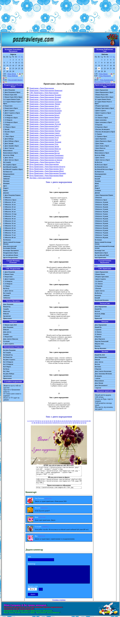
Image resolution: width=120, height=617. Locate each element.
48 (54, 423)
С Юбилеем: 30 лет (9, 211)
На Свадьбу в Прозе (9, 164)
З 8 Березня (98, 124)
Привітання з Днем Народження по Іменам (45, 160)
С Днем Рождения (9, 90)
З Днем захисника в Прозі (103, 122)
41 (40, 423)
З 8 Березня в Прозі (101, 127)
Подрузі (97, 188)
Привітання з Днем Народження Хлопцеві (45, 102)
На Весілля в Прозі (101, 164)
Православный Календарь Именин (12, 243)
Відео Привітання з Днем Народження (44, 164)
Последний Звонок (15, 80)
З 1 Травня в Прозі (101, 136)
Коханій (97, 179)
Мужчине (6, 181)
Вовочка (97, 346)
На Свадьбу (7, 162)
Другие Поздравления (10, 257)
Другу (5, 186)
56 (69, 423)
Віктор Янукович (100, 348)
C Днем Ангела (8, 291)
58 (73, 423)
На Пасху (6, 288)
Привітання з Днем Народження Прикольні (45, 90)
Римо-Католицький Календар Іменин (104, 247)
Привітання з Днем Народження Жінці (44, 99)
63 (83, 423)
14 (46, 421)
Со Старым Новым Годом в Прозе (12, 102)
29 (76, 421)
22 (62, 421)
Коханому (98, 176)
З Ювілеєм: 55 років (101, 226)
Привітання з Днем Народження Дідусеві (45, 124)
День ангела (7, 332)
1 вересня (98, 388)
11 (40, 421)
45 (48, 423)
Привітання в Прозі (101, 253)
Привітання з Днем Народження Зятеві (44, 146)
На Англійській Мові (102, 255)
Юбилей (6, 313)
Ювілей (97, 316)
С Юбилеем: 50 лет (9, 223)
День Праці (103, 74)
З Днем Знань (99, 143)
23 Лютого (98, 334)
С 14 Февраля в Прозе (10, 117)
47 (52, 423)
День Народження (101, 306)
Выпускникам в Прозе (10, 153)
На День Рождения (9, 350)
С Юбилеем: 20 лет (9, 207)
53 (64, 423)
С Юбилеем (7, 197)
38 (34, 423)
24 (66, 421)
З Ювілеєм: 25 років (101, 209)
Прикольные (7, 318)
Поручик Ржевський (101, 341)
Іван (95, 266)
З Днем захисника (101, 120)
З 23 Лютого (99, 283)
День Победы (12, 76)
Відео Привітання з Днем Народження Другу (46, 169)
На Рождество (7, 357)
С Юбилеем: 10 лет (9, 202)
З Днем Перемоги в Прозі (103, 141)
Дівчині (97, 193)
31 (80, 421)
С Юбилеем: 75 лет (9, 235)
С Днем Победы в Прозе (11, 141)
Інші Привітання (100, 257)
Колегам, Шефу (100, 155)
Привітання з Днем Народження (41, 88)
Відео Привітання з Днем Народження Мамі (46, 175)
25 (68, 421)
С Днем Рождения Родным (12, 195)
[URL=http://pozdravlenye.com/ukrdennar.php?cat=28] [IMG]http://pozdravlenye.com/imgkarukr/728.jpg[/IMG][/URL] (59, 481)
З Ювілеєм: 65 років (101, 230)
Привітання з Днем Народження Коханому (45, 111)
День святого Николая (10, 339)
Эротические (7, 376)
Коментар (31, 564)
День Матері (99, 383)
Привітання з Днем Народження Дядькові (45, 142)
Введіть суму (33, 586)
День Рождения (8, 304)
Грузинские (7, 316)
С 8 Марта (6, 124)
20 (58, 421)
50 (58, 423)
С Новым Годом (8, 274)
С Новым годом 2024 (10, 325)
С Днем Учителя (8, 148)
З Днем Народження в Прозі (104, 92)
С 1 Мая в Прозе (8, 136)
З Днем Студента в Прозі (103, 113)
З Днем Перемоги (100, 139)
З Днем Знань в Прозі (102, 146)
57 (71, 423)
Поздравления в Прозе (10, 253)
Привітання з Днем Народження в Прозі (44, 162)
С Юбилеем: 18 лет (9, 204)
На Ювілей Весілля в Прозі (104, 169)
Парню (5, 190)
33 (84, 421)
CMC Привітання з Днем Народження (43, 93)
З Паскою (98, 288)
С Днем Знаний (8, 143)
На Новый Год (8, 355)
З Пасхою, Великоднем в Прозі (105, 132)
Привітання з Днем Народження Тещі (43, 140)
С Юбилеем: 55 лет (9, 226)
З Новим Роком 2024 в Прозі (104, 97)
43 (44, 423)
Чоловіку (98, 181)
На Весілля (98, 162)
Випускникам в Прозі (102, 153)
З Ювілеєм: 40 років (101, 218)
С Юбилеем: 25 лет (9, 209)
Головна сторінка (58, 600)
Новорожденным (8, 174)
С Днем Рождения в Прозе (11, 92)
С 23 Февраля (7, 120)
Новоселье (6, 311)
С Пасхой (6, 129)
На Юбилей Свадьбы (10, 167)
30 (78, 421)
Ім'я (29, 557)
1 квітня (97, 378)
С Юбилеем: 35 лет (9, 216)
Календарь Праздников (11, 250)
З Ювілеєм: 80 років (101, 237)
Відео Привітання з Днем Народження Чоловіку (47, 173)
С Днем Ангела (8, 157)
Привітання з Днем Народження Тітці (43, 144)
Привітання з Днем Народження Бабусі (44, 126)
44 (46, 423)
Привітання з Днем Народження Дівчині (44, 104)
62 (81, 423)
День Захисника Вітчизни (103, 373)
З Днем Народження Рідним (104, 195)
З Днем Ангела (99, 157)
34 (86, 421)
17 (52, 421)
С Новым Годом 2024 (10, 94)
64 (85, 423)
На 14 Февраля (8, 362)
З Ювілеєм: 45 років (101, 221)
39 (36, 423)
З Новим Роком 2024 (101, 94)
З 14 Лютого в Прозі (101, 117)
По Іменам (98, 240)
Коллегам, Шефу (8, 155)
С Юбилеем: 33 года (9, 214)
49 (56, 423)
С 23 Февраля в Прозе (10, 122)
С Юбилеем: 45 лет (9, 221)
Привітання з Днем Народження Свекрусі (45, 135)
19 (56, 421)
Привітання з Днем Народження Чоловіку (45, 95)
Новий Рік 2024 (100, 355)
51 (60, 423)
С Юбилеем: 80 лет (9, 237)
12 (42, 421)
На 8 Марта (7, 366)
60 (77, 423)
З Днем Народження (101, 90)
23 (64, 421)
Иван (5, 266)
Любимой (6, 179)
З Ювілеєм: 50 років (101, 223)
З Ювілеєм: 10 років (101, 202)
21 (60, 421)
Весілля (97, 311)
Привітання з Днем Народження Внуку (44, 151)
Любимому (6, 176)
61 (79, 423)
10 (38, 421)
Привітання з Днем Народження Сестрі (44, 122)
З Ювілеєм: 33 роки (101, 214)
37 (32, 423)
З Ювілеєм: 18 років (101, 204)
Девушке (6, 193)
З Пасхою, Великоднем (102, 129)
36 (90, 421)
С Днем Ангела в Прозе (11, 160)
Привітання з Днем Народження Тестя (44, 137)
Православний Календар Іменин (103, 243)
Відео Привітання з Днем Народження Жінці (46, 171)
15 (48, 421)
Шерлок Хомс (99, 343)
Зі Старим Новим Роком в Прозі (103, 102)
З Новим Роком (100, 274)
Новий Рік (98, 309)
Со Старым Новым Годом (11, 99)
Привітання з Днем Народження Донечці (45, 131)
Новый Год (6, 306)
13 (44, 421)
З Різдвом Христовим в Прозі (104, 108)
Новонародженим (100, 174)
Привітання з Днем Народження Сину (43, 128)
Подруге (6, 188)
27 (72, 421)
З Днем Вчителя (100, 148)
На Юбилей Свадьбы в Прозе (13, 169)
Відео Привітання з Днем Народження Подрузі (47, 167)
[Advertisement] (60, 16)
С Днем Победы (8, 139)
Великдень (98, 376)
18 (54, 421)
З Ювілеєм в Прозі (101, 200)
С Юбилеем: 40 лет (9, 218)
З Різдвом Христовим (102, 106)
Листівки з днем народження (40, 178)
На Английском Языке (10, 255)
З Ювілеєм (98, 197)
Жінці (97, 183)
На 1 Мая (6, 371)
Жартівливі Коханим (102, 300)
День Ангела (99, 362)
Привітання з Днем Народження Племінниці (46, 158)
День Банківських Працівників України (103, 81)
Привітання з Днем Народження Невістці (45, 149)
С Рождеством (7, 106)
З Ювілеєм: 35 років (101, 216)
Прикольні (98, 318)
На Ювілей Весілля (101, 167)
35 (88, 421)
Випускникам (99, 150)
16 (50, 421)
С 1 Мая (6, 134)
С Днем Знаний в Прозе (11, 146)
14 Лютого (98, 332)
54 (66, 423)
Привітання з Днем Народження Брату (44, 120)
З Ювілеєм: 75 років (101, 235)
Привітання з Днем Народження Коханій (44, 113)
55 (68, 423)
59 (75, 423)
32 (82, 421)
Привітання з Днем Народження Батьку (44, 115)
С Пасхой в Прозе (9, 132)
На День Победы (8, 373)
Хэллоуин (6, 341)
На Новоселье (7, 171)
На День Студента (9, 359)
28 (74, 421)
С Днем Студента (8, 110)
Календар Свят (100, 250)
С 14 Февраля (7, 115)
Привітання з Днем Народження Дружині (45, 97)
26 (70, 421)
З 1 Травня (98, 134)
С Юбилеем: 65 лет (9, 230)
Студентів (98, 329)
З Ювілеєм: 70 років (101, 233)
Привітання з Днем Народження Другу (44, 106)
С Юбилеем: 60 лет (9, 228)
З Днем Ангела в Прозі (102, 160)
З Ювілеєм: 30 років (101, 211)
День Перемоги (105, 76)
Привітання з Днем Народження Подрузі (44, 108)
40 (38, 423)
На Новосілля (99, 171)
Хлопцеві (98, 190)
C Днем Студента (8, 279)
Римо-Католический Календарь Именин (10, 247)
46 (50, 423)
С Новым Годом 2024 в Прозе (12, 97)
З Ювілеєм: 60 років (101, 228)
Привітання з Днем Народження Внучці (44, 153)
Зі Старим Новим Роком (103, 99)
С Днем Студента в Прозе (11, 113)
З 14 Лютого (99, 115)
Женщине (6, 183)
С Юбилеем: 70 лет (9, 233)
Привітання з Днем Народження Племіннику (46, 155)
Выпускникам (7, 150)
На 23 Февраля (8, 364)
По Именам (7, 240)
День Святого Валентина (103, 371)
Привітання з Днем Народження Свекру (44, 133)
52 (62, 423)
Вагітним (98, 366)
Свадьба (6, 309)
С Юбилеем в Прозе (9, 200)
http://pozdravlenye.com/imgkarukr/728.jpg (59, 487)
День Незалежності (101, 385)
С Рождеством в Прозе (10, 108)
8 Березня (98, 336)
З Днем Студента (100, 110)
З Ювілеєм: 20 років (101, 207)
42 (42, 423)
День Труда (11, 74)
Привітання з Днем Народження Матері (44, 117)
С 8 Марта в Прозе (9, 127)
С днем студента (8, 343)
